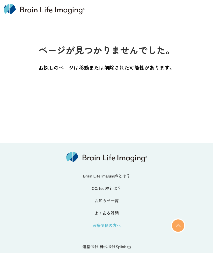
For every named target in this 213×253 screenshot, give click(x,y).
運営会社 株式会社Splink (106, 246)
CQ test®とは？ (106, 188)
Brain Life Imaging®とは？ (106, 176)
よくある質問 (107, 213)
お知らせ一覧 (107, 200)
